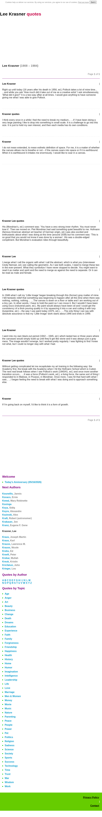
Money (8, 700)
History (9, 659)
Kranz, (14, 525)
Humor (8, 667)
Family (8, 639)
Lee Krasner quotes (13, 289)
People (8, 725)
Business (10, 610)
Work (8, 786)
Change (9, 614)
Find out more (83, 2)
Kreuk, (10, 561)
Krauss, (14, 544)
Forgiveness (12, 643)
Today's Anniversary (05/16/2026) (23, 482)
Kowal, (14, 500)
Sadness (9, 745)
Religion (9, 741)
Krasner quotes (10, 114)
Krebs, (7, 551)
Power (8, 729)
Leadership (11, 680)
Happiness (11, 651)
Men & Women (13, 696)
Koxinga (6, 504)
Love (7, 688)
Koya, (8, 507)
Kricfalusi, (11, 565)
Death (8, 618)
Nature (8, 712)
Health (8, 655)
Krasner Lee (9, 256)
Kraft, (17, 518)
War (7, 778)
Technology (11, 766)
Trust (7, 774)
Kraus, (14, 537)
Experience (11, 630)
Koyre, (11, 511)
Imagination (11, 671)
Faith (7, 634)
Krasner (6, 141)
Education (10, 626)
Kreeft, (9, 554)
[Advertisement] (51, 42)
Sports (8, 757)
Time (7, 770)
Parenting (10, 716)
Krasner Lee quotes (13, 221)
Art (6, 602)
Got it (93, 2)
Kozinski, (10, 514)
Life (7, 684)
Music (8, 708)
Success (9, 762)
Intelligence (11, 675)
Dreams (9, 622)
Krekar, (10, 558)
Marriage (10, 692)
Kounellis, (12, 493)
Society (9, 753)
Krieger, (9, 568)
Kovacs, (10, 497)
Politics (9, 737)
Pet (6, 733)
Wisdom (9, 782)
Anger (8, 598)
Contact (94, 805)
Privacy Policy (91, 797)
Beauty (8, 606)
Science (9, 749)
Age (7, 594)
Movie (8, 704)
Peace (8, 721)
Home (8, 663)
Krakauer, (10, 522)
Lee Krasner (20, 14)
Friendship (11, 647)
